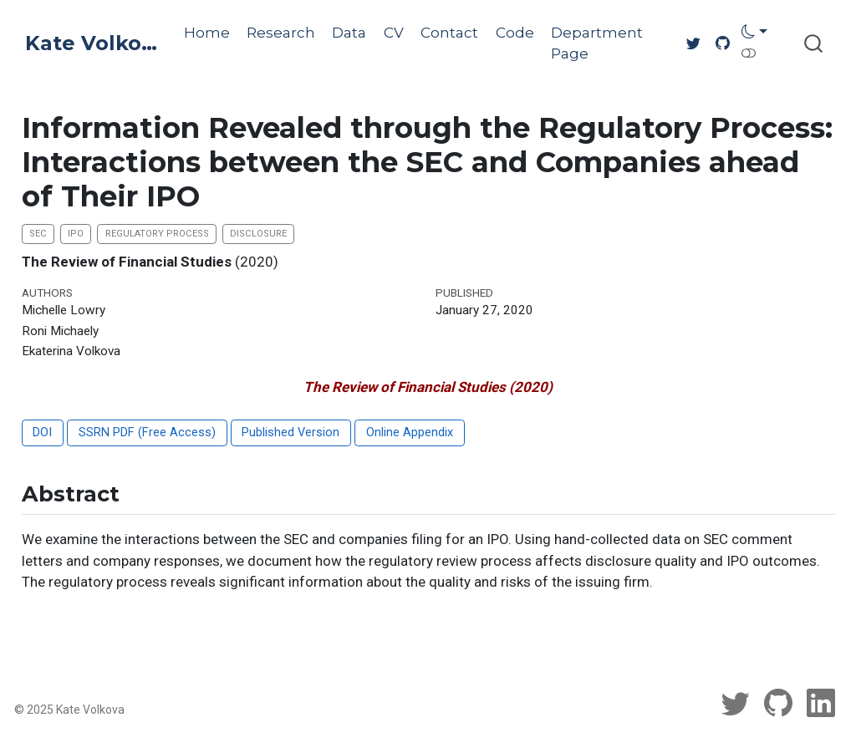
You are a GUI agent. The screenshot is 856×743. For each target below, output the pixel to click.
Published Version (290, 432)
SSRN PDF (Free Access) (147, 432)
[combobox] (814, 43)
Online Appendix (409, 432)
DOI (42, 432)
